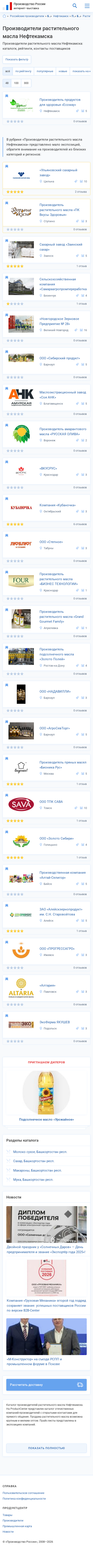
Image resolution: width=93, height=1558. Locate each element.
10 (83, 181)
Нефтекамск (60, 16)
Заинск (46, 255)
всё (7, 71)
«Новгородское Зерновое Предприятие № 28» (59, 321)
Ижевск (46, 955)
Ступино (47, 221)
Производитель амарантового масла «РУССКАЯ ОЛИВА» (63, 431)
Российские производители (27, 16)
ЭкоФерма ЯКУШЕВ (55, 1022)
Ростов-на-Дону (52, 665)
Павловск (47, 991)
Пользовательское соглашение (23, 1493)
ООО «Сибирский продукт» (60, 358)
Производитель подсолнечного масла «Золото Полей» (57, 654)
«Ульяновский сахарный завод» (58, 172)
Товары (7, 1515)
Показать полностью (46, 1448)
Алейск (46, 920)
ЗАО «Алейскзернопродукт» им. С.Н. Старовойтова (61, 911)
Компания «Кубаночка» (58, 505)
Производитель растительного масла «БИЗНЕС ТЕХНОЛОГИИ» (59, 579)
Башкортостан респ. (49, 16)
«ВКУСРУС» (48, 468)
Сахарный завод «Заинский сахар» (61, 247)
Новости (8, 1531)
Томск (45, 808)
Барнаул (47, 364)
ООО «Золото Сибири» (57, 838)
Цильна (46, 181)
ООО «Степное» (51, 542)
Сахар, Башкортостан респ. (34, 1161)
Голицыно (48, 844)
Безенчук (47, 295)
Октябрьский (50, 511)
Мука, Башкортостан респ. (33, 1180)
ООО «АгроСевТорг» (55, 728)
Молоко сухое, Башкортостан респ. (40, 1152)
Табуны (46, 548)
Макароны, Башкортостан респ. (37, 1170)
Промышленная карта (17, 1526)
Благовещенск (51, 403)
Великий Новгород (53, 330)
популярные (45, 71)
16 (83, 330)
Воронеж (47, 440)
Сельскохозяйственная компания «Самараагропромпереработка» (63, 284)
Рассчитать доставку (46, 1385)
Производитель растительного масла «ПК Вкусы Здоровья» (60, 210)
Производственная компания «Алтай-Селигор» (63, 875)
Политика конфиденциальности (24, 1498)
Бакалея (79, 16)
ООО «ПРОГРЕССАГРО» (57, 949)
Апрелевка (48, 628)
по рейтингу (23, 71)
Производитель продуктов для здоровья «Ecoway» (60, 102)
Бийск (45, 884)
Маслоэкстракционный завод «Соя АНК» (63, 394)
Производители (13, 1520)
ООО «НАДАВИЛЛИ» (55, 691)
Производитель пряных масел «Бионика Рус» (63, 764)
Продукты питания (74, 16)
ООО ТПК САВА (51, 802)
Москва (46, 773)
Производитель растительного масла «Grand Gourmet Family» (61, 617)
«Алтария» (47, 985)
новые (63, 71)
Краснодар (48, 474)
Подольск (48, 1028)
